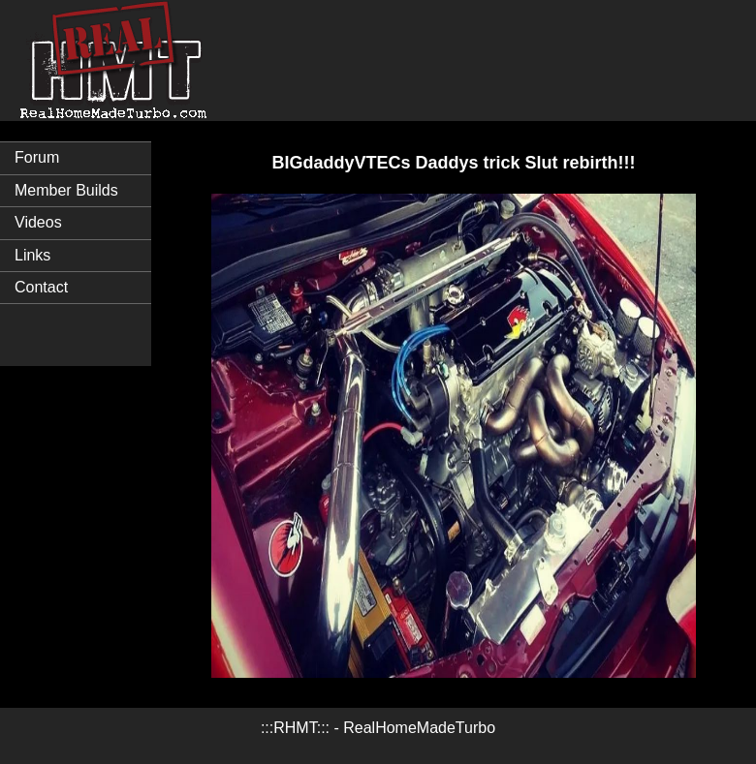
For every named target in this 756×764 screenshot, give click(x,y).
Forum (37, 157)
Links (32, 255)
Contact (41, 287)
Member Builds (66, 190)
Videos (38, 222)
